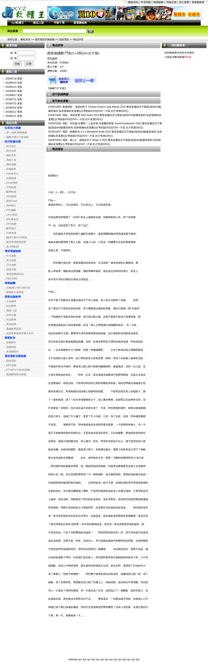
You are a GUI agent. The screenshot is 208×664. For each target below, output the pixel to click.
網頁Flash (11, 201)
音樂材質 (11, 347)
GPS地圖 (11, 223)
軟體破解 (158, 2)
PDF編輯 (11, 210)
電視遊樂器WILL (15, 274)
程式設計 (11, 146)
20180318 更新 (13, 107)
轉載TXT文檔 (57, 88)
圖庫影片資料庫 (15, 292)
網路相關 (11, 164)
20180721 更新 (13, 99)
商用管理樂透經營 (16, 242)
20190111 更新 (13, 86)
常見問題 (146, 2)
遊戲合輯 (11, 269)
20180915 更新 (13, 91)
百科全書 (11, 315)
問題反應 (171, 2)
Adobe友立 (12, 173)
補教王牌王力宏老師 (17, 137)
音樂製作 (11, 342)
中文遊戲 (11, 255)
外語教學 (11, 319)
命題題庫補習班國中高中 (20, 333)
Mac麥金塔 (12, 219)
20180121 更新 (13, 116)
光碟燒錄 (11, 178)
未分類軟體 (12, 246)
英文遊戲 (11, 260)
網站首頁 (25, 39)
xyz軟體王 (17, 22)
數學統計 (11, 228)
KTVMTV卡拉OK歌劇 (18, 369)
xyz (80, 659)
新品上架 (38, 22)
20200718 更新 (13, 78)
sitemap (73, 659)
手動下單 (59, 22)
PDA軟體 (11, 196)
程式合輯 (11, 150)
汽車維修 (11, 232)
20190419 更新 (13, 82)
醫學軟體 (11, 191)
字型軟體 (11, 187)
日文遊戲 (11, 264)
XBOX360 (11, 278)
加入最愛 (184, 2)
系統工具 (11, 159)
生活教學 (11, 301)
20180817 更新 (13, 95)
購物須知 (133, 2)
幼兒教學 (11, 306)
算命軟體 (11, 324)
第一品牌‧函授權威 (16, 132)
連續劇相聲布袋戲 (16, 374)
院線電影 (64, 39)
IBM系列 (11, 205)
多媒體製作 (12, 351)
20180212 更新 (13, 111)
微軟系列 (11, 155)
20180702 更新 (13, 103)
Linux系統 (11, 214)
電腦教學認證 (13, 328)
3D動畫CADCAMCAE (18, 287)
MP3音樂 (11, 365)
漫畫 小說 (11, 310)
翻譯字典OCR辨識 (16, 237)
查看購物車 (198, 2)
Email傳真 (11, 182)
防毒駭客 (11, 169)
